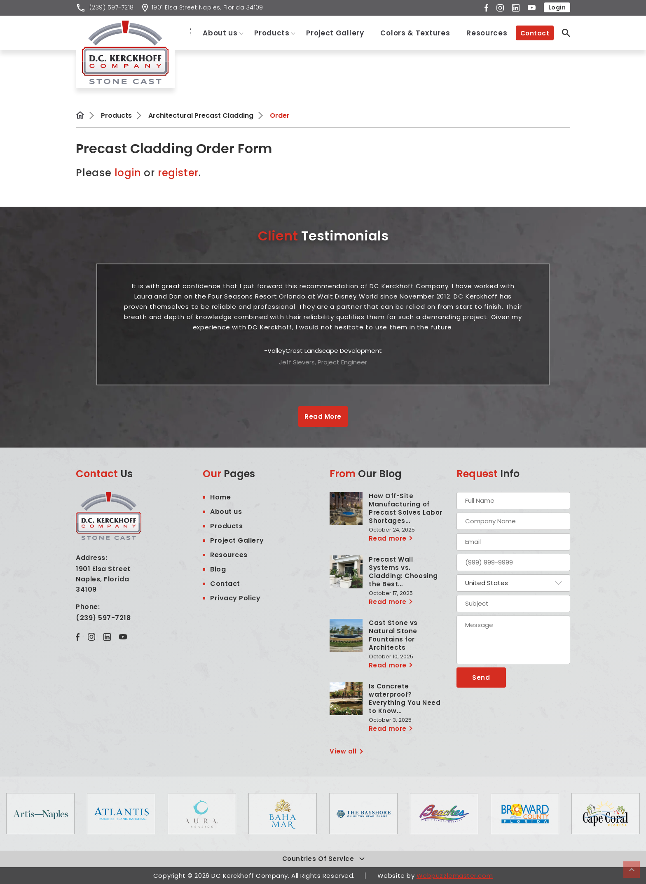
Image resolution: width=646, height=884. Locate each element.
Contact (534, 33)
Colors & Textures (415, 33)
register (178, 173)
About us (220, 33)
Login (557, 7)
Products (272, 33)
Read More (322, 416)
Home (186, 32)
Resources (486, 33)
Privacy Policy (235, 598)
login (129, 173)
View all (343, 751)
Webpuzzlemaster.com (455, 875)
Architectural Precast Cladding (200, 115)
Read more (388, 538)
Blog (218, 569)
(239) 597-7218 (103, 618)
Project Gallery (335, 33)
